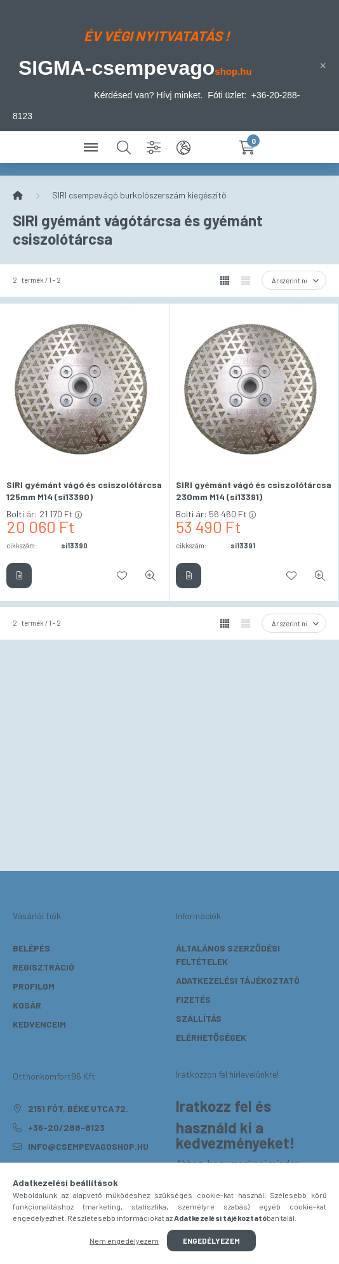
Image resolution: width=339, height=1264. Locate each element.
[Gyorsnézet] (150, 575)
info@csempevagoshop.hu (88, 1146)
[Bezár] (323, 65)
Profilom (34, 986)
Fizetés (193, 999)
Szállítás (199, 1018)
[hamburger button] (92, 147)
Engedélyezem (211, 1240)
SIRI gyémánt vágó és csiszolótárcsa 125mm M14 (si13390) (84, 491)
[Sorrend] (294, 280)
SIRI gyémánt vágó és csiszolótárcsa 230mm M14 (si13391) (253, 491)
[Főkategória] (18, 195)
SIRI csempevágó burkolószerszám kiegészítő (139, 195)
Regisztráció (43, 967)
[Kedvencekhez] (122, 575)
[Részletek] (19, 575)
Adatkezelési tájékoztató (238, 980)
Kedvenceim (39, 1024)
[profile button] (215, 147)
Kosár (27, 1005)
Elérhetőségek (211, 1037)
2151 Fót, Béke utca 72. (78, 1108)
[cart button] (247, 147)
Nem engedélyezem (124, 1240)
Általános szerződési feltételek (228, 955)
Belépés (31, 948)
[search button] (123, 147)
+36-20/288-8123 (66, 1127)
